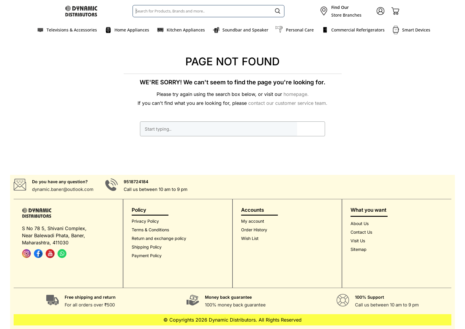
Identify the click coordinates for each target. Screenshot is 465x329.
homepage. (296, 94)
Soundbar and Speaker (245, 30)
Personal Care (300, 30)
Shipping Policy (147, 246)
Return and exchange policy (159, 238)
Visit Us (358, 240)
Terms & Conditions (150, 229)
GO (310, 129)
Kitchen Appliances (186, 30)
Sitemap (359, 249)
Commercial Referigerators (358, 30)
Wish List (250, 238)
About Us (360, 223)
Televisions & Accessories (72, 30)
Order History (254, 229)
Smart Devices (416, 30)
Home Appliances (131, 30)
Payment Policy (147, 255)
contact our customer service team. (287, 103)
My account (252, 221)
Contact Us (361, 232)
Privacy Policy (145, 221)
